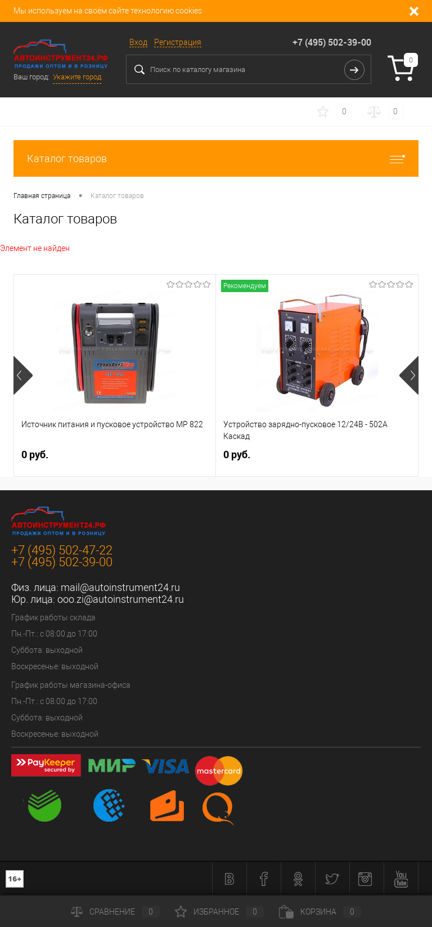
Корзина (320, 911)
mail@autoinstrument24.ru (120, 587)
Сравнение (115, 911)
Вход (138, 42)
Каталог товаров (216, 158)
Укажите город (77, 77)
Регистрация (177, 42)
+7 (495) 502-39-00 (331, 42)
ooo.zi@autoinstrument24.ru (120, 599)
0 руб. (34, 454)
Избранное (219, 911)
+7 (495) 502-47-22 (61, 550)
